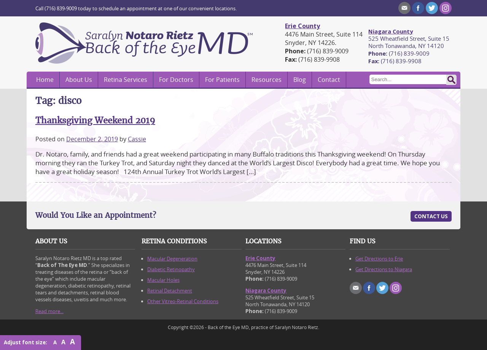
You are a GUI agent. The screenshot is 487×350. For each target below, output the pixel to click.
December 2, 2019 (92, 139)
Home (45, 79)
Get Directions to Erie (379, 258)
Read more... (49, 311)
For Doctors (176, 79)
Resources (266, 79)
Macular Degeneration (172, 258)
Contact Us (431, 216)
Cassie (137, 139)
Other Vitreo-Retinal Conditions (182, 301)
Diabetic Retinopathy (171, 269)
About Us (78, 79)
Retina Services (125, 79)
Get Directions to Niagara (383, 269)
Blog (299, 79)
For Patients (222, 79)
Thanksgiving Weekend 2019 (95, 120)
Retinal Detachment (169, 290)
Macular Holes (163, 279)
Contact (329, 79)
